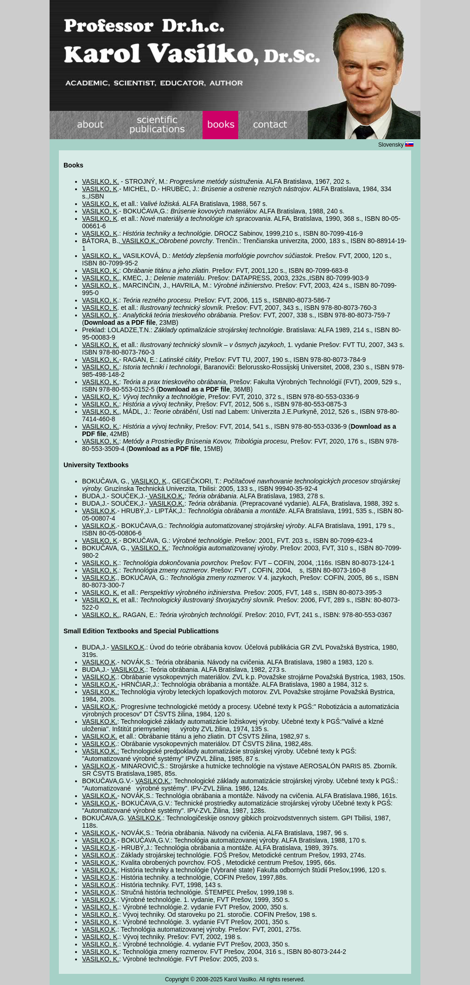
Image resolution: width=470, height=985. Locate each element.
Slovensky (395, 145)
